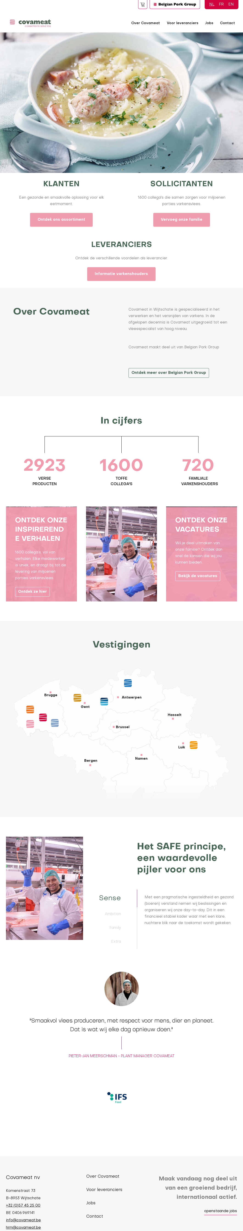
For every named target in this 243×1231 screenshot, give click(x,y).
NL (211, 4)
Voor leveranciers (182, 23)
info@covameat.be (23, 1220)
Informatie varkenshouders (121, 274)
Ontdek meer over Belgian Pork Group (168, 373)
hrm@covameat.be (23, 1228)
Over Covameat (145, 23)
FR (221, 4)
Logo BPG (175, 4)
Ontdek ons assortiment (61, 220)
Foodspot (142, 4)
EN (231, 4)
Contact (227, 23)
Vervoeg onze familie (181, 220)
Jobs (209, 23)
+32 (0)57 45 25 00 (23, 1206)
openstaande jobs (220, 1211)
